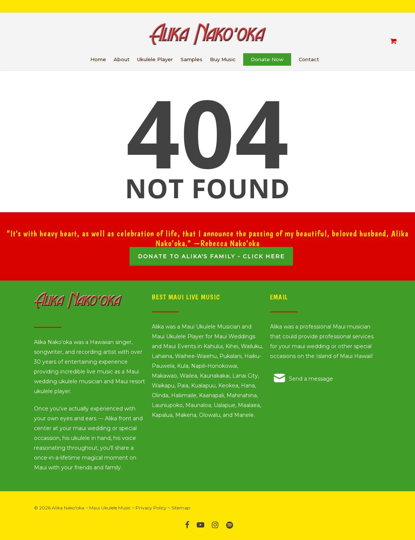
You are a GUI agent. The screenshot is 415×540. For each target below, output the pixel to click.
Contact (309, 59)
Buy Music (223, 59)
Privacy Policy (151, 508)
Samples (191, 59)
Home (98, 59)
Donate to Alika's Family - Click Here (211, 256)
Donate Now (267, 59)
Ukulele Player (155, 59)
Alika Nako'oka (68, 508)
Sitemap (180, 508)
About (122, 59)
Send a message (311, 378)
